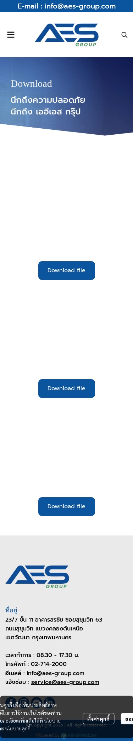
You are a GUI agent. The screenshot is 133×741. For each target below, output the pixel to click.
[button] (124, 35)
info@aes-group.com (80, 6)
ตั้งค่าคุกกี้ (98, 718)
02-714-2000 (49, 664)
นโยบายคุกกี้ (18, 728)
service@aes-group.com (65, 682)
